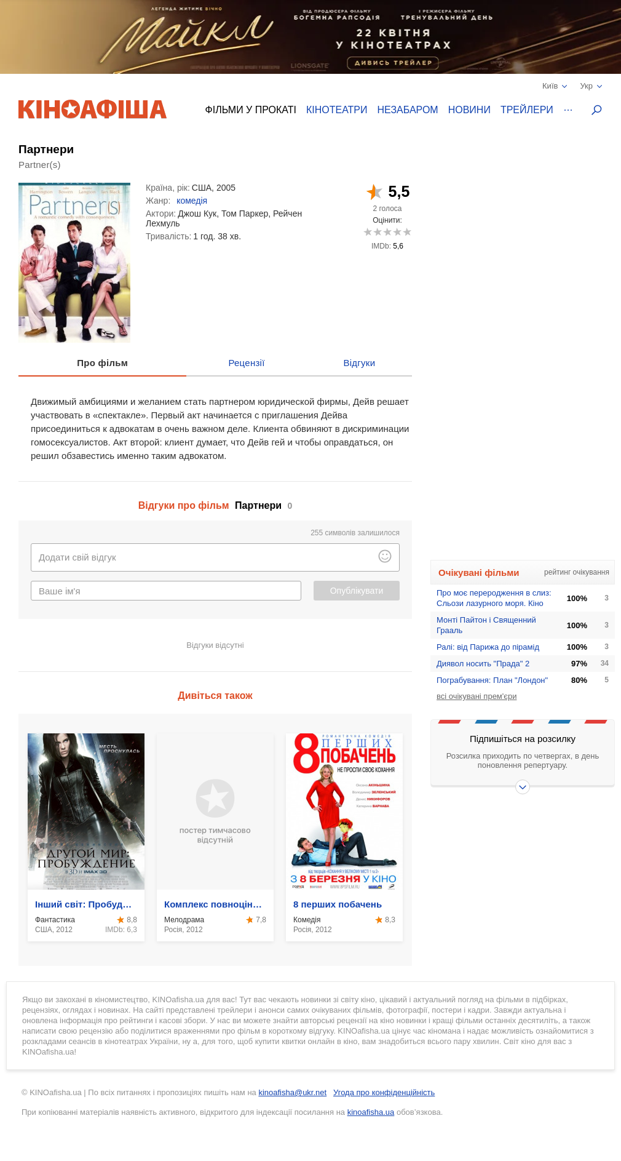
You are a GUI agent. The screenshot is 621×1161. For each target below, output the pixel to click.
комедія (191, 200)
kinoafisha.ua (371, 1112)
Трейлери (526, 110)
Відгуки (359, 362)
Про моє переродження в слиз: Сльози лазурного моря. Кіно (494, 598)
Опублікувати (357, 591)
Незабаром (408, 110)
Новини (469, 110)
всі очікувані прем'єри (476, 696)
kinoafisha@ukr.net (292, 1092)
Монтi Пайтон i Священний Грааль (486, 625)
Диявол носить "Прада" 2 (483, 663)
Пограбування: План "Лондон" (492, 680)
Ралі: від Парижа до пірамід (488, 647)
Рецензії (246, 362)
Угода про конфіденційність (384, 1092)
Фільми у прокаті (250, 110)
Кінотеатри (337, 110)
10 (406, 231)
